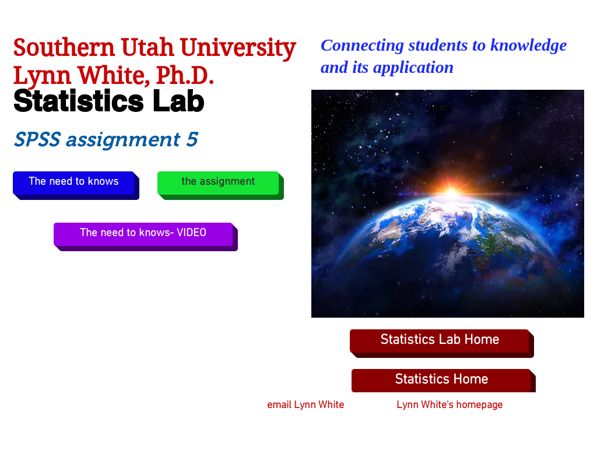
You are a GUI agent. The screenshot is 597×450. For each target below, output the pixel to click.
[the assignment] (218, 183)
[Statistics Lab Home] (439, 341)
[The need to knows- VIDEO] (143, 234)
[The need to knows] (73, 183)
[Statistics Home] (441, 380)
